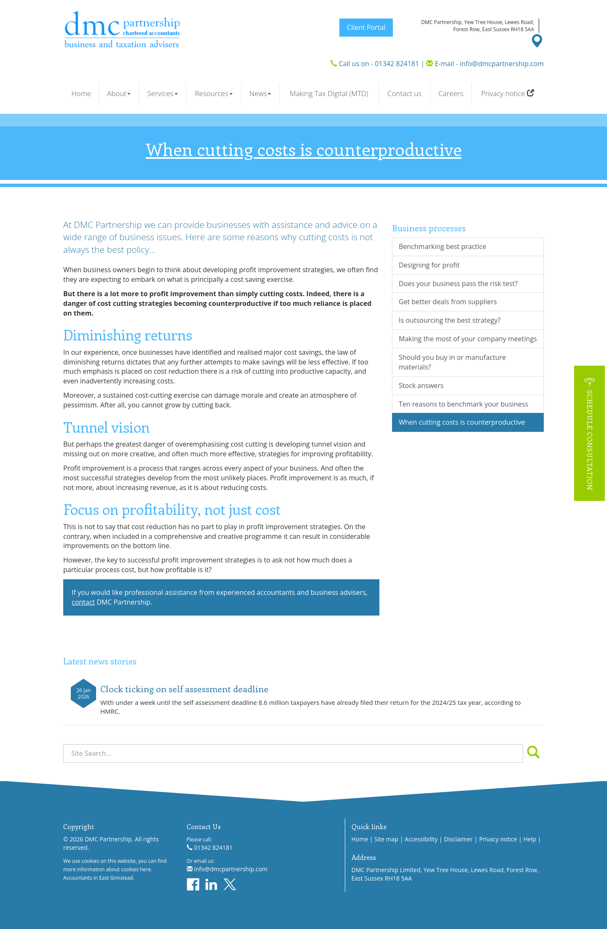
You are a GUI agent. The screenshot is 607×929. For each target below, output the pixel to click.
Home (81, 93)
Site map (386, 839)
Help (530, 839)
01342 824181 (397, 63)
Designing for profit (429, 265)
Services (162, 93)
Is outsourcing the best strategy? (449, 320)
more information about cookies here (106, 869)
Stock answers (421, 385)
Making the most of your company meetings (468, 338)
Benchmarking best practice (442, 246)
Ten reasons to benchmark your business (463, 404)
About (119, 93)
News (260, 93)
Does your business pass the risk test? (458, 283)
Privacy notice (507, 93)
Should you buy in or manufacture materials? (452, 362)
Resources (213, 93)
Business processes (429, 227)
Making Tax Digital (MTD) (329, 93)
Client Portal (366, 27)
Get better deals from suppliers (448, 301)
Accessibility (421, 839)
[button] (589, 433)
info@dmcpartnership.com (502, 63)
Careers (450, 93)
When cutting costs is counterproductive (462, 422)
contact (83, 602)
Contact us (404, 93)
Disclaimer (458, 839)
